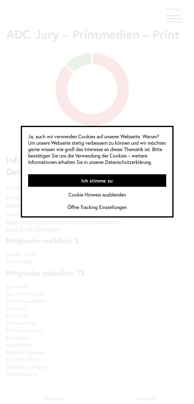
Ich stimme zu (97, 180)
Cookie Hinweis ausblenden (97, 194)
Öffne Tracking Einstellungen (97, 207)
